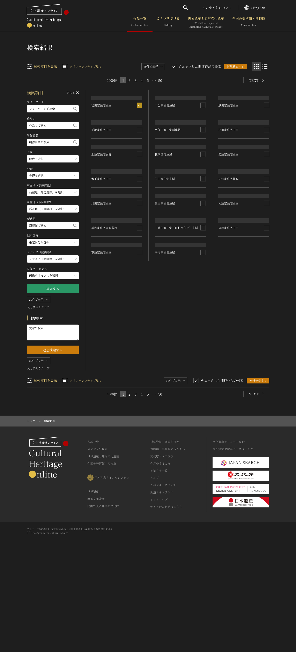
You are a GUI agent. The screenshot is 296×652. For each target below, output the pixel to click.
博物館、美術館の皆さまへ (167, 542)
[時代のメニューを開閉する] (53, 158)
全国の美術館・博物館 (248, 22)
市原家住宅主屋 (101, 454)
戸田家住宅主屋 (228, 189)
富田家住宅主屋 (101, 139)
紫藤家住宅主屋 (228, 244)
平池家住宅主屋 (101, 188)
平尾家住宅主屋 (165, 453)
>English (254, 7)
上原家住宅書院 (101, 240)
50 (160, 80)
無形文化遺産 (96, 592)
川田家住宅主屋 (101, 344)
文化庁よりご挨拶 (161, 549)
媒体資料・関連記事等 (164, 535)
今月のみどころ (160, 556)
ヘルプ (154, 571)
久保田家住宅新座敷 (168, 189)
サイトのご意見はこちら (166, 599)
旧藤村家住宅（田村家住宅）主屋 (176, 407)
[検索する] (75, 108)
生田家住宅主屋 (165, 295)
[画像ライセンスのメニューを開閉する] (53, 275)
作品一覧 (139, 22)
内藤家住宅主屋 (228, 354)
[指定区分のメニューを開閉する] (53, 242)
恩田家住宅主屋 (228, 135)
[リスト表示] (265, 66)
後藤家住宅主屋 (228, 407)
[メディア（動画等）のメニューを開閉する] (53, 259)
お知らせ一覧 (159, 563)
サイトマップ (159, 592)
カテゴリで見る (168, 22)
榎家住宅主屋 (163, 238)
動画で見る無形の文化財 (103, 599)
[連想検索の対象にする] (139, 139)
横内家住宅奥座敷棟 (104, 400)
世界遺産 (93, 584)
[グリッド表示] (256, 66)
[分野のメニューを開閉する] (53, 175)
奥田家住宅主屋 (165, 353)
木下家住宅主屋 (101, 292)
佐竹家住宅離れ (228, 300)
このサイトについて (217, 7)
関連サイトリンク (161, 585)
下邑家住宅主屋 (165, 130)
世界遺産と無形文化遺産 (206, 22)
